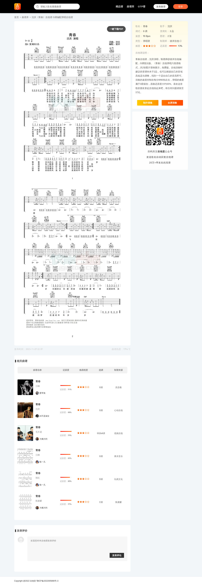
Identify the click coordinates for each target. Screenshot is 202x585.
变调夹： (164, 31)
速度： (138, 36)
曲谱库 (130, 6)
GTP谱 (141, 6)
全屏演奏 (172, 102)
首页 (16, 17)
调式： (138, 31)
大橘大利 (43, 439)
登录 (180, 6)
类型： (138, 41)
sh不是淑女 (44, 416)
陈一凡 (42, 462)
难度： (138, 46)
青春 (38, 381)
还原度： (164, 46)
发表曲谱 (160, 6)
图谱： (163, 36)
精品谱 (119, 6)
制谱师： (164, 41)
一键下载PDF (116, 29)
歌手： (163, 26)
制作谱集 (147, 102)
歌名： (138, 26)
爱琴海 (42, 393)
